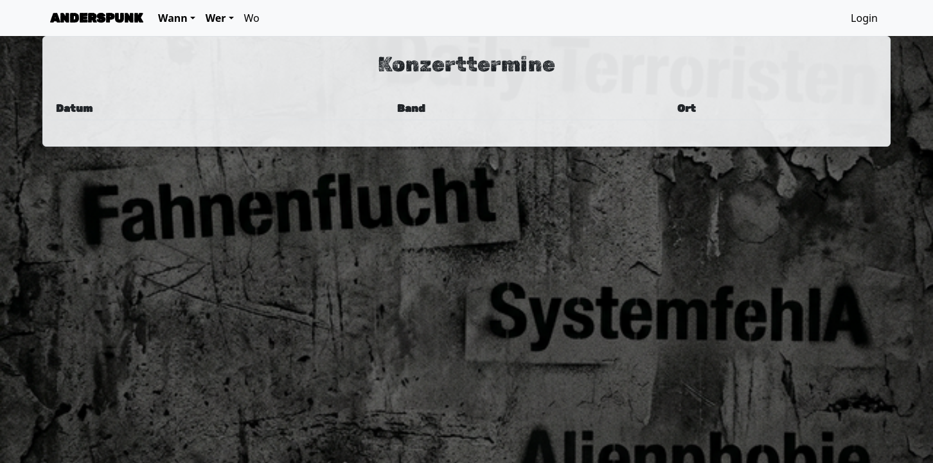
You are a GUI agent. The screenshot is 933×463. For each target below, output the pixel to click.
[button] (176, 18)
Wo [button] (252, 18)
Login (864, 18)
